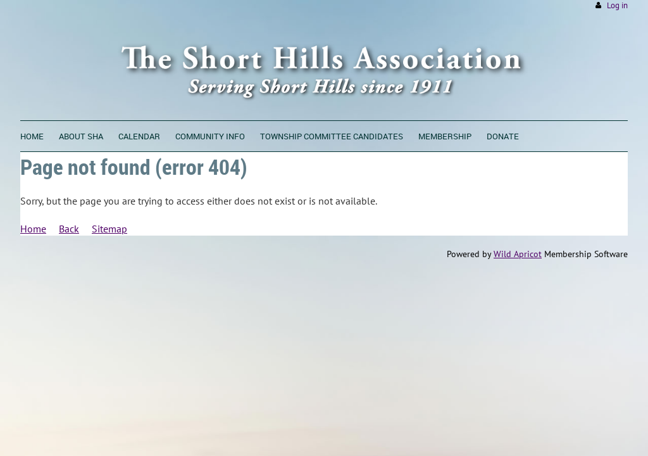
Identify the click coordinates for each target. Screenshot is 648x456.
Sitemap (109, 228)
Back (69, 228)
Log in (617, 5)
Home (33, 228)
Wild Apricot (518, 254)
